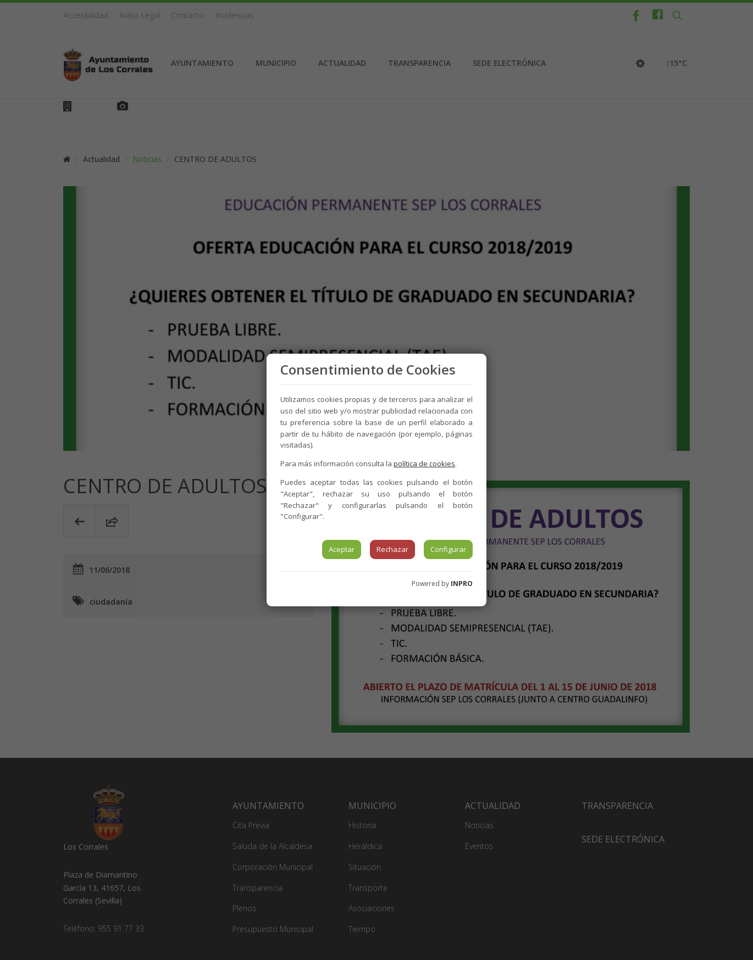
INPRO (462, 583)
